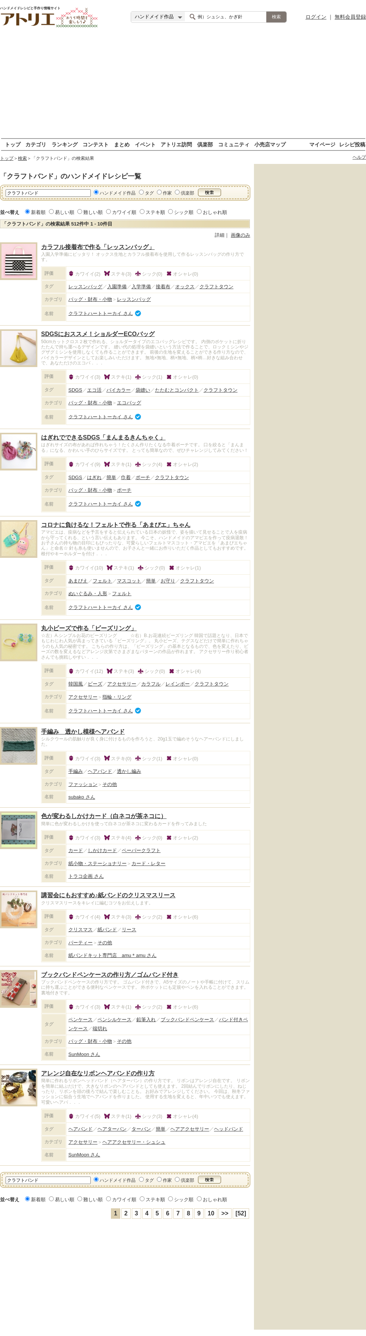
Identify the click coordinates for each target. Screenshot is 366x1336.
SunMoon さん (84, 1054)
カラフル (151, 684)
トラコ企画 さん (86, 876)
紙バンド (107, 929)
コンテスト (96, 144)
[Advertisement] (183, 86)
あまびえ (78, 581)
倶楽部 (205, 144)
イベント (145, 144)
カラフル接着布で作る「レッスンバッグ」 (98, 247)
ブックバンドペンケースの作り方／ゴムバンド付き (110, 975)
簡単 (111, 477)
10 (211, 1213)
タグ (149, 193)
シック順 (183, 212)
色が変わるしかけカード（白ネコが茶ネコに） (104, 816)
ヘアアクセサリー (189, 1129)
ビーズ (95, 684)
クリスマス (80, 929)
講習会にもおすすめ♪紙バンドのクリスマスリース (108, 895)
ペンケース (80, 1019)
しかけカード (102, 850)
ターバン (141, 1129)
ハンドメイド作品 (118, 193)
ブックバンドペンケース (187, 1019)
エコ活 (94, 390)
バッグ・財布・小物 (90, 299)
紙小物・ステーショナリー (97, 863)
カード (75, 850)
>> (225, 1213)
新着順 (38, 212)
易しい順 (64, 212)
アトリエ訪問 (176, 144)
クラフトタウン (216, 286)
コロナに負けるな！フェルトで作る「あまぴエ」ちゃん (115, 525)
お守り (168, 581)
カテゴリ (35, 144)
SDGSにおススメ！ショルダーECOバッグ (98, 334)
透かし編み (129, 771)
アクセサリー (121, 684)
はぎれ (94, 477)
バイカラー (118, 390)
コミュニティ (233, 144)
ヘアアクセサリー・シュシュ (133, 1142)
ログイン (315, 17)
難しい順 (93, 212)
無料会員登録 (350, 17)
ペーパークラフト (141, 850)
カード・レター (148, 863)
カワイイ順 (124, 212)
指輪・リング (116, 697)
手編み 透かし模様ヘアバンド (83, 731)
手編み (75, 771)
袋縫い (143, 390)
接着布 (163, 286)
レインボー (177, 684)
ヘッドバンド (228, 1129)
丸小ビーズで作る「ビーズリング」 (89, 628)
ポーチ (143, 477)
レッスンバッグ (85, 286)
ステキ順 (155, 212)
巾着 (126, 477)
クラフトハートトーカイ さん (100, 313)
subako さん (81, 797)
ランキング (65, 144)
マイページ (322, 144)
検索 (22, 158)
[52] (241, 1213)
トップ (13, 144)
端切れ (100, 1028)
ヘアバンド (100, 771)
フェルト (102, 581)
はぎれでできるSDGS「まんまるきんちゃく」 (103, 437)
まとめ (122, 144)
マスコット (129, 581)
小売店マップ (270, 144)
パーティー (80, 942)
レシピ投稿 (352, 144)
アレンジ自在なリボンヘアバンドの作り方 (98, 1073)
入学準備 (141, 286)
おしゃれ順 (215, 212)
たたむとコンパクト (177, 390)
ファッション (82, 784)
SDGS (75, 390)
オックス (185, 286)
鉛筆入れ (146, 1019)
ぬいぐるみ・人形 (87, 593)
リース (129, 929)
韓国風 (75, 684)
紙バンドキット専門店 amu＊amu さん (112, 955)
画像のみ (240, 235)
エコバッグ (129, 403)
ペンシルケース (114, 1019)
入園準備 (117, 286)
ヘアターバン (112, 1129)
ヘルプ (359, 157)
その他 (109, 784)
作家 (167, 193)
